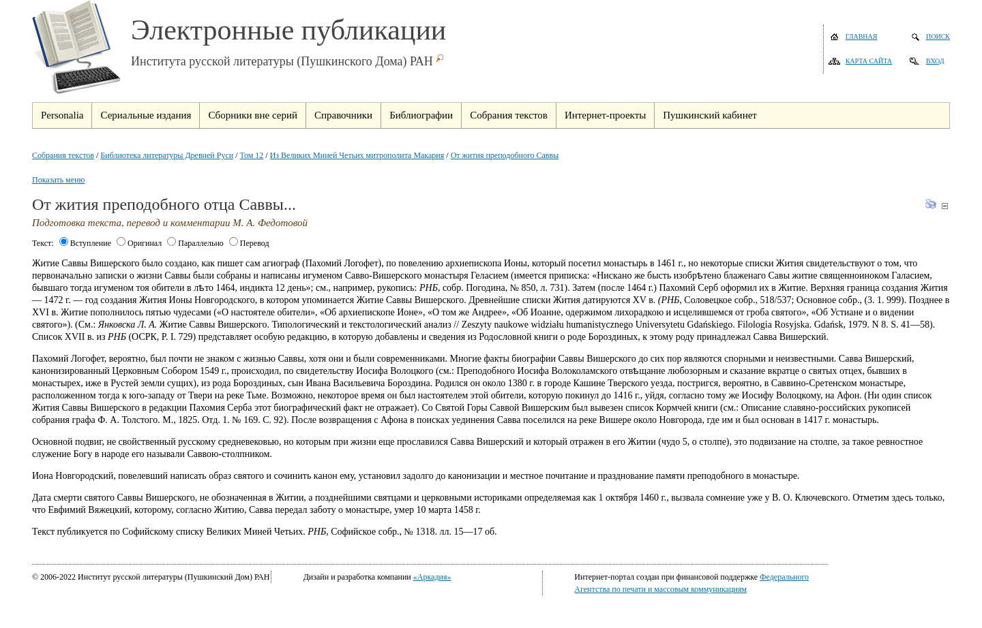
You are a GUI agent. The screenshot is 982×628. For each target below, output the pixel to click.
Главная (862, 36)
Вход (935, 61)
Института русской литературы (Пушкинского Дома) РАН (282, 61)
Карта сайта (869, 61)
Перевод (249, 243)
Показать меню (58, 180)
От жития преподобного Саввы (505, 155)
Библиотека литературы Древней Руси (166, 155)
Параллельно (195, 243)
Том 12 (252, 155)
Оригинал (139, 243)
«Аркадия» (432, 577)
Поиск (938, 36)
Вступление (85, 243)
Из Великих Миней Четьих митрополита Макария (357, 155)
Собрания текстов (63, 155)
